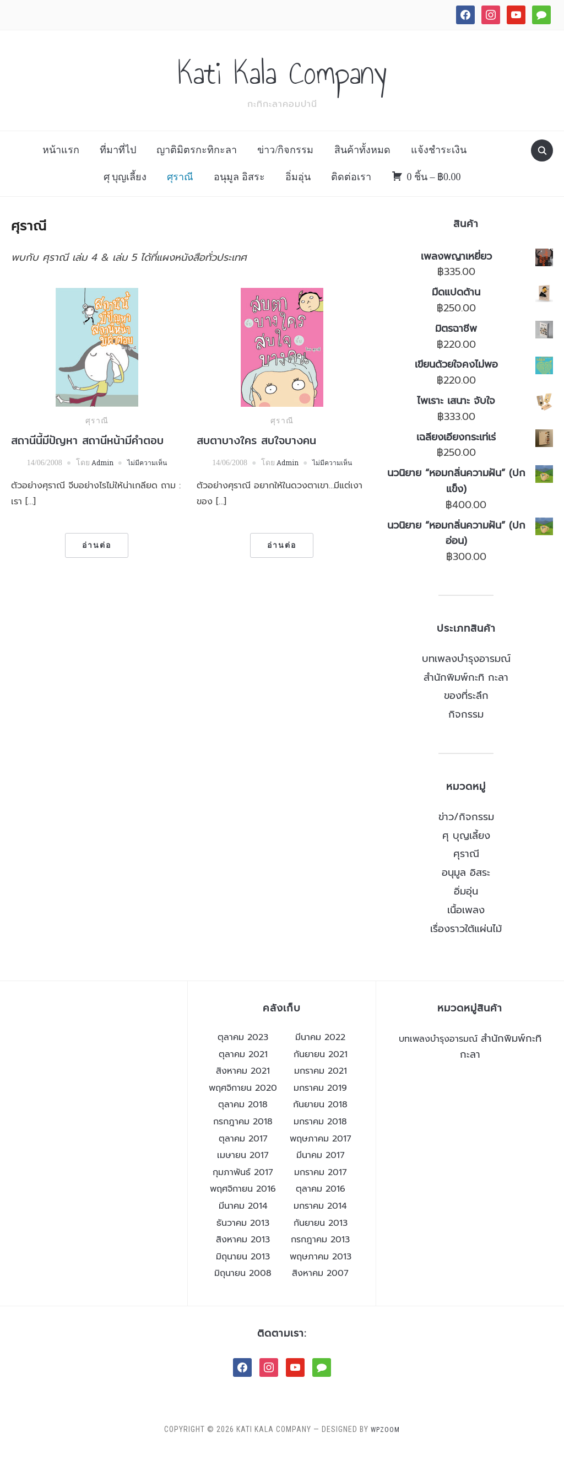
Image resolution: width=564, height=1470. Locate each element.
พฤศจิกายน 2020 (243, 1105)
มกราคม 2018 (320, 1139)
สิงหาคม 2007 (320, 1291)
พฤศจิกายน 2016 (243, 1207)
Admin (99, 480)
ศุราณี (180, 194)
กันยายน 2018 (320, 1122)
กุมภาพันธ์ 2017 (243, 1190)
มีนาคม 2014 (243, 1223)
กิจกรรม (466, 732)
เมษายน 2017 (243, 1173)
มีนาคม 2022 (320, 1055)
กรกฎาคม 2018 (243, 1139)
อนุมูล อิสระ (239, 194)
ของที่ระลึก (466, 713)
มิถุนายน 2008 (243, 1291)
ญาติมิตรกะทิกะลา (196, 168)
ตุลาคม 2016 (320, 1207)
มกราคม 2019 (320, 1105)
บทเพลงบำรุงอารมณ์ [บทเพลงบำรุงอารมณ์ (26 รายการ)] (438, 1056)
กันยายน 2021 (321, 1072)
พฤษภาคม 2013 (320, 1274)
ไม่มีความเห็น (150, 480)
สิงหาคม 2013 (243, 1257)
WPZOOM (385, 1446)
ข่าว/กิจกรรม (285, 168)
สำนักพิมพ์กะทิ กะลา (466, 695)
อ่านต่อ (96, 563)
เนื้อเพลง (466, 927)
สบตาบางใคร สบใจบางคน (256, 458)
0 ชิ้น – (434, 194)
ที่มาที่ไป (118, 168)
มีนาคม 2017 (320, 1173)
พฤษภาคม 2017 (320, 1156)
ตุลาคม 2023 (243, 1055)
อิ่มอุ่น (298, 194)
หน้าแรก (60, 168)
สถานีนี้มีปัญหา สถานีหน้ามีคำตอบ (87, 458)
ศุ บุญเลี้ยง (125, 194)
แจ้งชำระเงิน (439, 168)
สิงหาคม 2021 (243, 1089)
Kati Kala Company (282, 82)
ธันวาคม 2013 (242, 1240)
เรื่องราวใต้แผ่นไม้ (466, 946)
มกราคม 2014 (320, 1223)
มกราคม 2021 (320, 1089)
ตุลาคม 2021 (243, 1072)
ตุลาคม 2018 (243, 1122)
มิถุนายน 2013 (243, 1274)
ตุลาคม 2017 (243, 1156)
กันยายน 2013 (321, 1240)
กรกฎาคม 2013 (320, 1257)
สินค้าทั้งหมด (362, 168)
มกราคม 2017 (320, 1190)
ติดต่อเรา (351, 194)
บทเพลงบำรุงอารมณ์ (466, 676)
